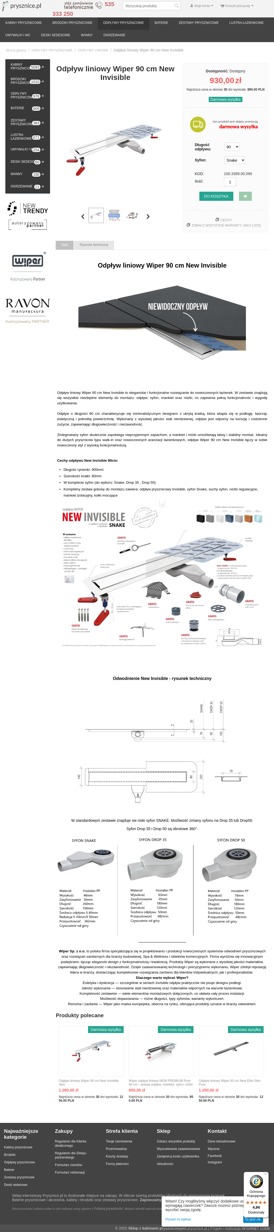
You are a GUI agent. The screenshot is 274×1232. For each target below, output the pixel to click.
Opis (64, 245)
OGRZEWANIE (114, 35)
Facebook (215, 1156)
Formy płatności (117, 1164)
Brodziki (10, 1155)
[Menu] (265, 1175)
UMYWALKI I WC (18, 35)
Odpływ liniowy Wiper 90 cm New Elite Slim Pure (230, 1082)
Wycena (213, 1149)
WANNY (87, 35)
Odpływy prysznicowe (19, 1162)
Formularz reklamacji (70, 1172)
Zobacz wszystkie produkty (176, 1141)
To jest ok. (253, 1219)
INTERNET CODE (256, 1228)
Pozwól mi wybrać (178, 1219)
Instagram (215, 1162)
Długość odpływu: (203, 147)
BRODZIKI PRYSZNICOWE (72, 23)
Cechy (226, 220)
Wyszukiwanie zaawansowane (178, 1149)
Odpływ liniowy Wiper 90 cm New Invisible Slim (89, 1082)
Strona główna (16, 50)
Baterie (9, 1170)
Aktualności (165, 1164)
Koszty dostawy (117, 1156)
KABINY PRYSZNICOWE (23, 23)
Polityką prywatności (108, 1209)
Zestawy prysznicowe (19, 1177)
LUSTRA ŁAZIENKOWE (246, 23)
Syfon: (201, 160)
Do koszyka (216, 196)
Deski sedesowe (15, 1185)
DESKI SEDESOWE (55, 35)
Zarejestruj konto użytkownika (178, 1156)
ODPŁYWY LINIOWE (93, 50)
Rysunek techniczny (94, 245)
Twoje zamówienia (119, 1141)
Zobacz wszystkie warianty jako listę (226, 225)
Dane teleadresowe (221, 1141)
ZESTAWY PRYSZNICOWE (199, 23)
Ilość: (199, 181)
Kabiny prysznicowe (18, 1147)
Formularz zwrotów (68, 1165)
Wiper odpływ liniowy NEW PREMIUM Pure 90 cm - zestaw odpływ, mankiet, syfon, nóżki (161, 1082)
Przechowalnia (116, 1149)
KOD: (199, 174)
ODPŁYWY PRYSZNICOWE (123, 23)
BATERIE (161, 23)
